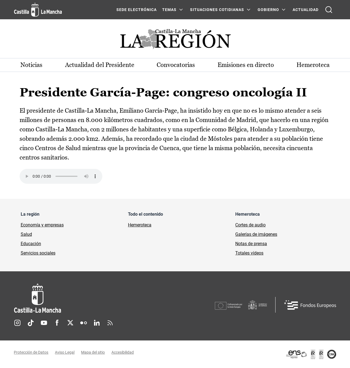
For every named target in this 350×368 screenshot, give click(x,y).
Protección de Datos (31, 352)
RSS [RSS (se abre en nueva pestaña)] (110, 323)
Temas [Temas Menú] (169, 9)
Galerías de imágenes (256, 234)
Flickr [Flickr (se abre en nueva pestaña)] (83, 323)
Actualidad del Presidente (99, 64)
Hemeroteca (313, 64)
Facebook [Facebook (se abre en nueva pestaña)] (57, 323)
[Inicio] (89, 298)
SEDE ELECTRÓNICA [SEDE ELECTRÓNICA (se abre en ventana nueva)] (136, 9)
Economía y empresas (42, 225)
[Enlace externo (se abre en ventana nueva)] (310, 354)
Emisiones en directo (246, 64)
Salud (26, 234)
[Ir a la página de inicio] (38, 9)
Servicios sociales (38, 253)
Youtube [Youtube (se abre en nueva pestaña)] (43, 323)
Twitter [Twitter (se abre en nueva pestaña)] (70, 323)
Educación (31, 244)
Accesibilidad (123, 352)
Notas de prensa (251, 244)
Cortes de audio (250, 225)
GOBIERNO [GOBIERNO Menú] (268, 9)
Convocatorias (176, 64)
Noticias (32, 64)
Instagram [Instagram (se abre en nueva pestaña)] (17, 323)
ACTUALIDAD (306, 9)
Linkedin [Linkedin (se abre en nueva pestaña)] (96, 323)
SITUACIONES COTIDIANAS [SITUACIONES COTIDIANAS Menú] (217, 9)
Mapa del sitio (93, 352)
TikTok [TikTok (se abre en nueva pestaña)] (30, 323)
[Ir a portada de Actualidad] (175, 40)
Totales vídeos (249, 253)
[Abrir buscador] (328, 9)
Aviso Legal (65, 352)
